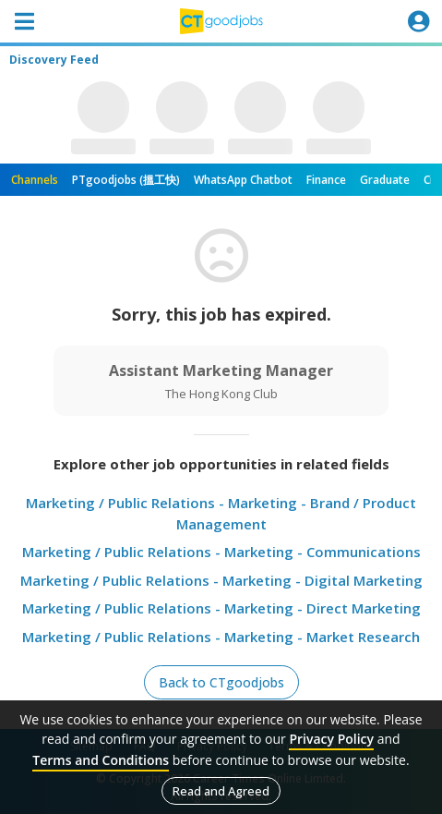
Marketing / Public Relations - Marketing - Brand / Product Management (221, 513)
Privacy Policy (331, 738)
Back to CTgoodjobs (221, 682)
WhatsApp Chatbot (243, 180)
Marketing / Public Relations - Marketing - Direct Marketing (221, 608)
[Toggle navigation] (24, 21)
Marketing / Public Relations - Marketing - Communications (221, 551)
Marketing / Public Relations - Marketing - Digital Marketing (221, 580)
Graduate (385, 180)
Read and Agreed (221, 791)
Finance (326, 180)
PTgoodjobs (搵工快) (126, 180)
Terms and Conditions (100, 760)
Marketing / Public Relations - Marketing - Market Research (221, 636)
